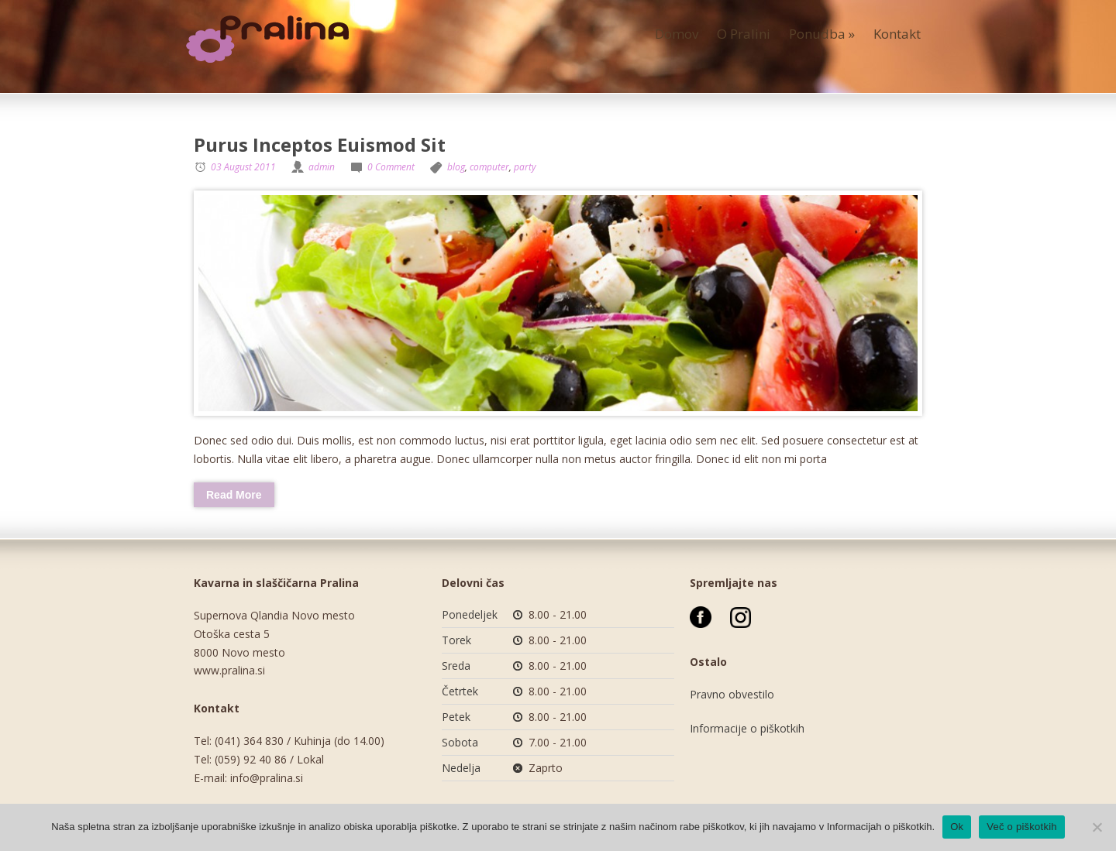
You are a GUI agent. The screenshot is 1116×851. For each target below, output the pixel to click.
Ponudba (822, 34)
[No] (1096, 827)
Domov (676, 34)
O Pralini (743, 34)
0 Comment (391, 166)
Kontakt (897, 34)
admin (321, 166)
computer (489, 166)
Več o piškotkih (1021, 826)
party (525, 166)
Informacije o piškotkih (747, 728)
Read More (234, 495)
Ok (956, 826)
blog (456, 166)
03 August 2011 (243, 166)
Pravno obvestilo (732, 694)
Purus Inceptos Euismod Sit (320, 144)
